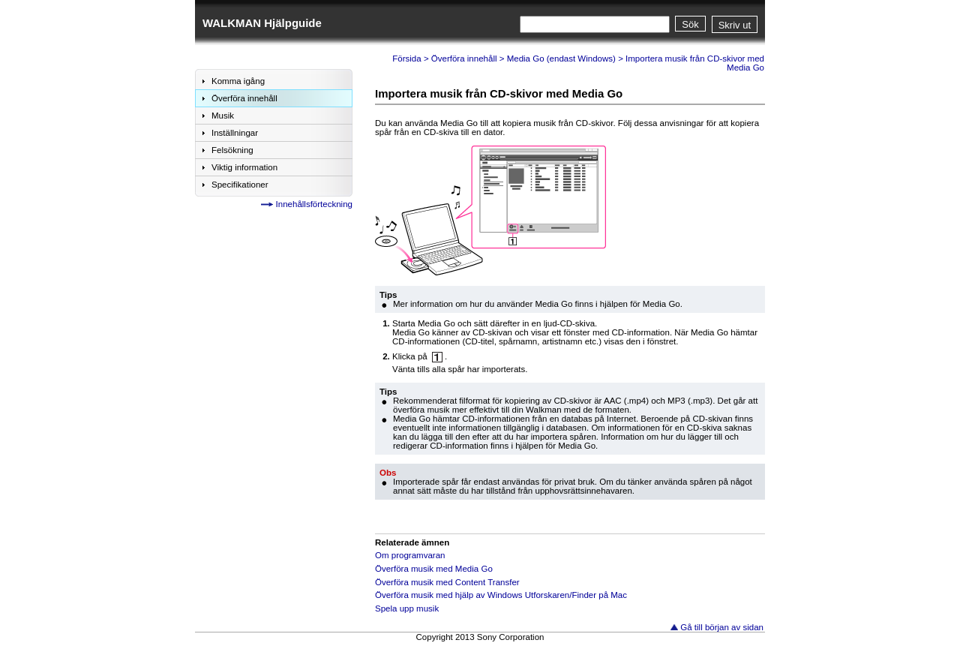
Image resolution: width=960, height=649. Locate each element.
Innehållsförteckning (314, 204)
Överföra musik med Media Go (434, 568)
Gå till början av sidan (722, 627)
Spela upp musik (407, 608)
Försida (406, 58)
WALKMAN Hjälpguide (262, 23)
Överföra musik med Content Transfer (447, 582)
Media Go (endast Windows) (561, 58)
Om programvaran (410, 555)
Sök (690, 24)
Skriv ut (734, 25)
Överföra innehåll (464, 58)
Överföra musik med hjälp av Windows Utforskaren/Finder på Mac (501, 594)
